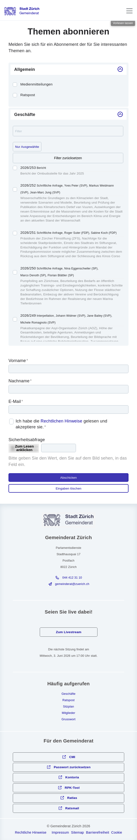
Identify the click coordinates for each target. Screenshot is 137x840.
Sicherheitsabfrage (27, 439)
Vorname (18, 360)
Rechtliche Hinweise (30, 832)
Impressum (60, 832)
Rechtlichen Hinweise (61, 421)
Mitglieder (68, 713)
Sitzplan (68, 706)
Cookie (116, 832)
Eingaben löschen (68, 488)
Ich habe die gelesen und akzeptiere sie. (61, 424)
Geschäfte (68, 693)
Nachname (20, 381)
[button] (129, 11)
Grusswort (68, 719)
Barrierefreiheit (97, 832)
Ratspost (68, 700)
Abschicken (68, 477)
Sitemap (77, 832)
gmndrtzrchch (72, 584)
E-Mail (16, 401)
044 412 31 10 (72, 577)
